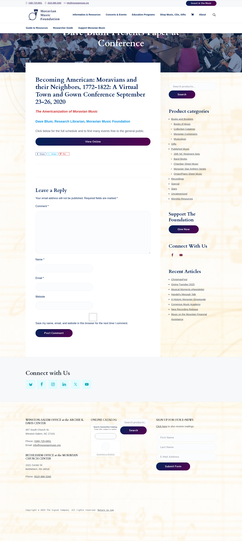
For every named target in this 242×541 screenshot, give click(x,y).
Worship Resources (182, 218)
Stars (174, 208)
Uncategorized (179, 213)
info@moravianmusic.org (78, 3)
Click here (161, 446)
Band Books (180, 178)
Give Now (184, 249)
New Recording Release (184, 329)
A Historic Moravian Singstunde (188, 319)
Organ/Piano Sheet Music (188, 193)
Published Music (180, 168)
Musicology (180, 158)
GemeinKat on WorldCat (105, 474)
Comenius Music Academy (186, 324)
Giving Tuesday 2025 (183, 304)
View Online (93, 161)
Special (175, 203)
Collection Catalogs (184, 148)
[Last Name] (186, 467)
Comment (42, 226)
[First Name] (186, 457)
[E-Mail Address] (186, 477)
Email (39, 297)
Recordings (177, 198)
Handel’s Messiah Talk (183, 314)
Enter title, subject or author (105, 449)
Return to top (106, 530)
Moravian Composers (185, 153)
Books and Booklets (182, 138)
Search (182, 114)
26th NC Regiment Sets (187, 173)
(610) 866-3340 (54, 3)
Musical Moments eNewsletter (187, 309)
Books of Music (182, 143)
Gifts (173, 163)
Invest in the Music (201, 3)
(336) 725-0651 (35, 3)
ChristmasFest (179, 299)
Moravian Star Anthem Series (190, 188)
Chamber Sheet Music (186, 183)
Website (40, 316)
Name (39, 279)
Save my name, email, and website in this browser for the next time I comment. (81, 343)
